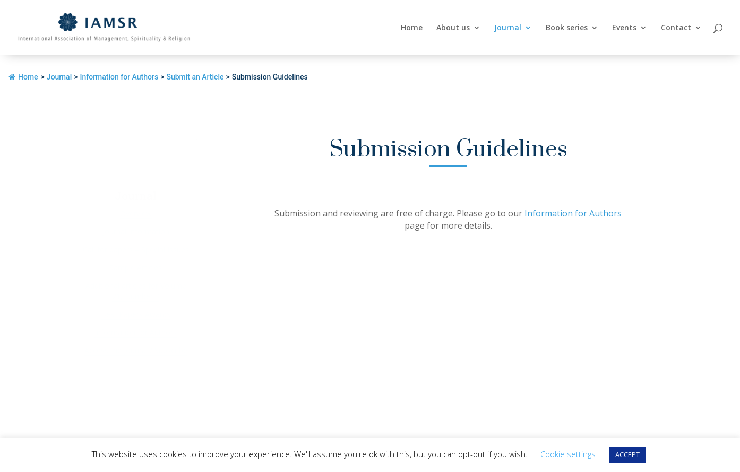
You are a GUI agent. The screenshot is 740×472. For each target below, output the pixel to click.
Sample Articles (135, 268)
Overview (136, 213)
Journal (507, 28)
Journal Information (135, 231)
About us (453, 28)
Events (624, 28)
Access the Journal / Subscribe (135, 350)
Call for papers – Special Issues (136, 249)
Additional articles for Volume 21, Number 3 (135, 291)
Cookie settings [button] (568, 454)
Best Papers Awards (135, 314)
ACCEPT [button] (627, 454)
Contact (676, 28)
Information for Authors (135, 332)
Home (412, 28)
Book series (567, 28)
